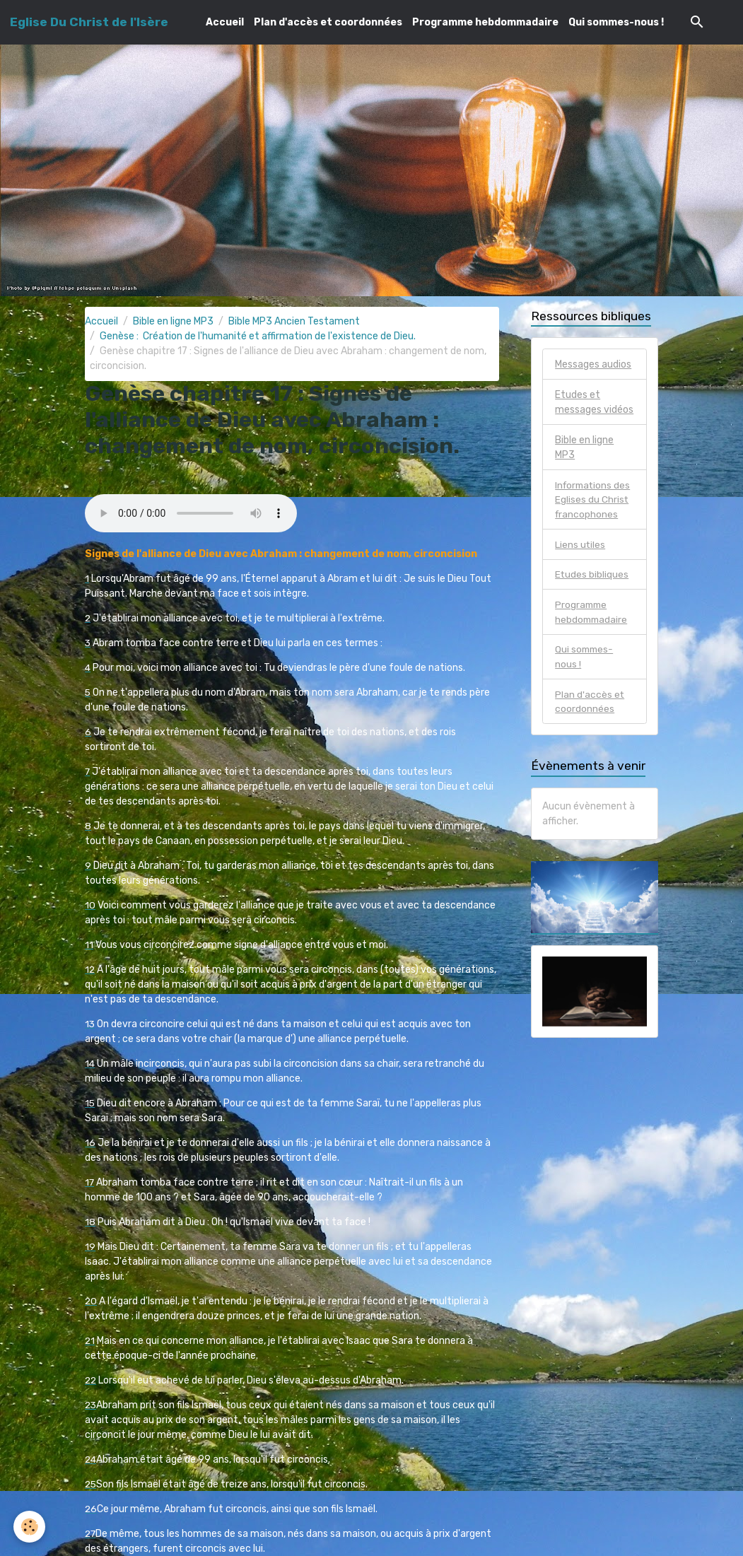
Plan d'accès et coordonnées (328, 22)
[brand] (89, 22)
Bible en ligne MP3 (173, 321)
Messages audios (593, 364)
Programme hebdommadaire (485, 22)
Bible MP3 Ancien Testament (294, 321)
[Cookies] (30, 1527)
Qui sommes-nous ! (616, 22)
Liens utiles (580, 545)
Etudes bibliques (592, 576)
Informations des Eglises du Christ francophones (594, 500)
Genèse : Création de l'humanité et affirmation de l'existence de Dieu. (258, 336)
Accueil (225, 22)
